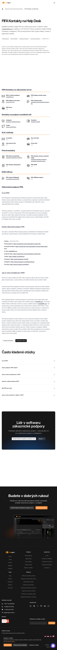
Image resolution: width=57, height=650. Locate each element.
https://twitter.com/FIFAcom (16, 255)
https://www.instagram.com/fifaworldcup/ (22, 261)
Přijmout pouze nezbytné (20, 645)
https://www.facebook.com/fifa (19, 258)
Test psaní (10, 587)
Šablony (10, 584)
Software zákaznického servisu (28, 578)
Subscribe (51, 623)
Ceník (10, 559)
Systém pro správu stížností (28, 590)
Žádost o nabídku (28, 567)
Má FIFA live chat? (28, 387)
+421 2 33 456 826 (9, 603)
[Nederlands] (48, 636)
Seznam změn (28, 564)
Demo (10, 556)
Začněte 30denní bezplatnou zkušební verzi (24, 437)
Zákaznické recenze (47, 561)
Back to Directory (8, 339)
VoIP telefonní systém (28, 581)
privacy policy (11, 641)
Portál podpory (28, 555)
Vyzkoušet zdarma (21, 339)
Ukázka (41, 438)
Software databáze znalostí (28, 575)
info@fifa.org (39, 300)
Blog (10, 575)
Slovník (10, 578)
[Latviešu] (45, 636)
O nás (46, 555)
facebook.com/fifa (35, 121)
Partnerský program (47, 564)
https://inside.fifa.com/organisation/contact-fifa (27, 243)
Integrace (10, 565)
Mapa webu (49, 646)
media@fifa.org (7, 29)
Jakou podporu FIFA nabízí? (28, 367)
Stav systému (28, 561)
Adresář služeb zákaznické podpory (14, 9)
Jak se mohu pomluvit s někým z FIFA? (28, 394)
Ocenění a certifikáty (47, 558)
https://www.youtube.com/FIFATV (19, 263)
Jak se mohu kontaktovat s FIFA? (28, 374)
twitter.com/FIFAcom (11, 126)
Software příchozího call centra (28, 587)
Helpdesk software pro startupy (28, 597)
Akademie (10, 581)
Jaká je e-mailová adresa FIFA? (28, 380)
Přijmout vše (7, 645)
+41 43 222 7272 (10, 101)
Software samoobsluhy (28, 584)
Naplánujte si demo (41, 507)
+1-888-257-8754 (9, 606)
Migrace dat (28, 558)
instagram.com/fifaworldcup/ (13, 121)
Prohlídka (10, 568)
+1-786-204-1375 (9, 609)
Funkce (10, 562)
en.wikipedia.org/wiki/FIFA (12, 178)
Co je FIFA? (28, 360)
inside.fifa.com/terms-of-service (14, 156)
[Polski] (53, 636)
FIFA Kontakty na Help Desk (31, 9)
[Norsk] (51, 636)
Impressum (47, 567)
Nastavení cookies (34, 645)
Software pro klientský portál (29, 593)
